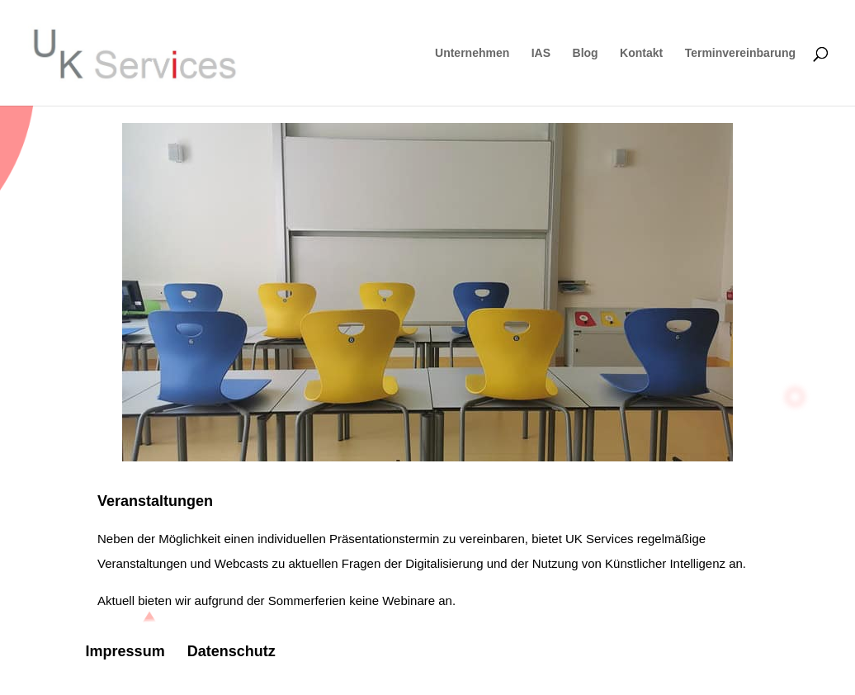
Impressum (125, 651)
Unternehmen (472, 53)
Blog (585, 53)
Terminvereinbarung (740, 53)
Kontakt (641, 53)
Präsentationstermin (384, 539)
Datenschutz (231, 651)
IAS (540, 53)
